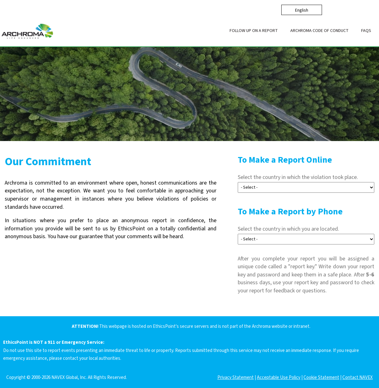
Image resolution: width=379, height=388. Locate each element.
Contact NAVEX (357, 377)
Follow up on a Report (254, 31)
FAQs (366, 31)
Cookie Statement (321, 377)
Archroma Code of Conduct (319, 31)
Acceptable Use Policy (278, 377)
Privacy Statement (235, 377)
